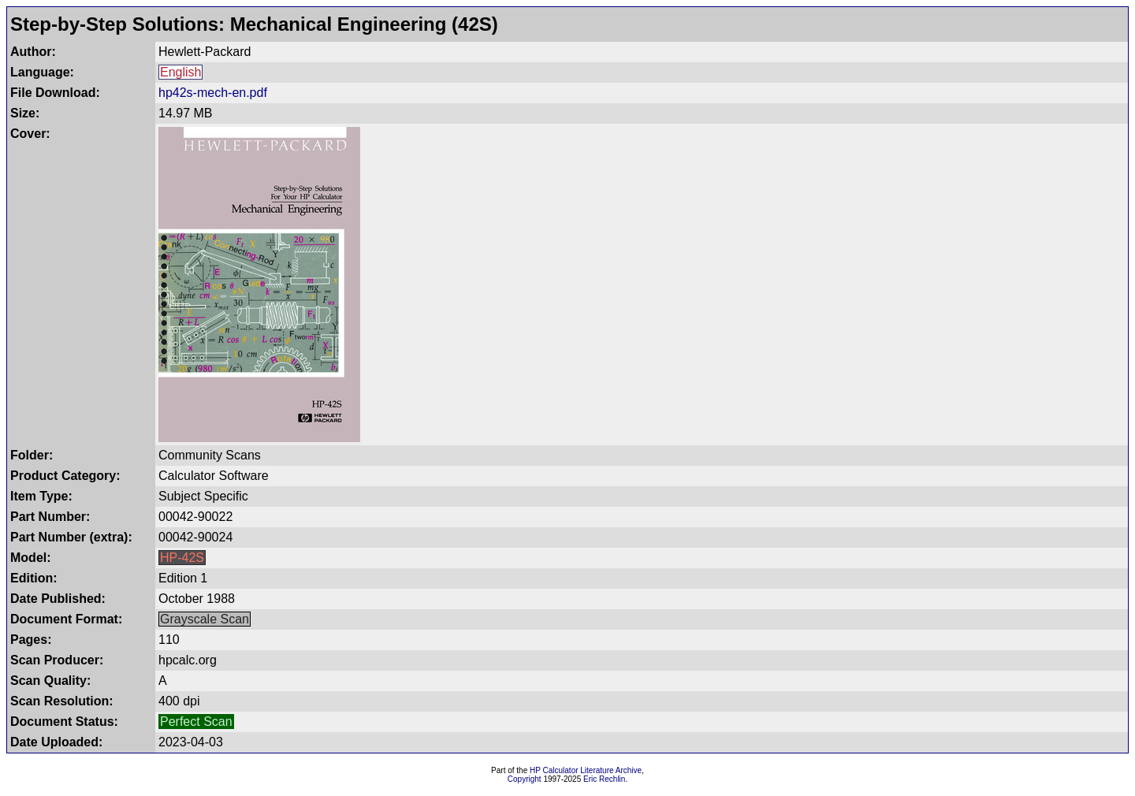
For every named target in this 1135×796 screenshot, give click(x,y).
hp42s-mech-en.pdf (212, 92)
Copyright (524, 779)
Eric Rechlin (604, 779)
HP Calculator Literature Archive (586, 770)
